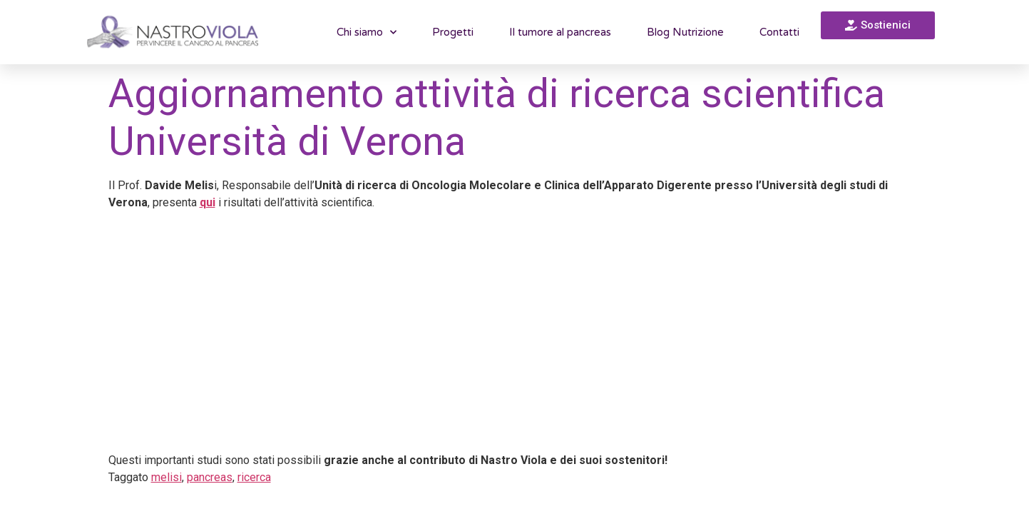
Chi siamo (366, 32)
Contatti (779, 32)
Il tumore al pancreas (560, 32)
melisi (166, 477)
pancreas (209, 477)
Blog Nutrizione (685, 32)
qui (207, 202)
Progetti (452, 32)
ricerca (254, 477)
